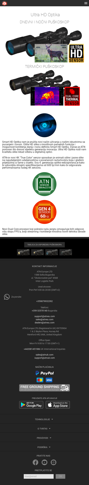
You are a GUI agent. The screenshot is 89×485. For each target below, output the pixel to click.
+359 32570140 (39, 310)
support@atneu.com (44, 316)
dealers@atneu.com (44, 322)
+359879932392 (44, 301)
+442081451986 (32, 349)
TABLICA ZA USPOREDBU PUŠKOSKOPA (44, 245)
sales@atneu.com (44, 319)
